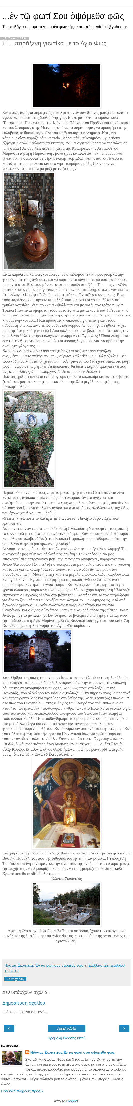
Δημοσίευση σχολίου (23, 1003)
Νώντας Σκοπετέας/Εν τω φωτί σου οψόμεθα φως (72, 1052)
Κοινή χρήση (15, 979)
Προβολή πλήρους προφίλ (22, 1091)
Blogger (72, 1101)
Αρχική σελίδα (66, 1028)
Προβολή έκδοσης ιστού (67, 1038)
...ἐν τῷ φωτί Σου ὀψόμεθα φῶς (63, 16)
